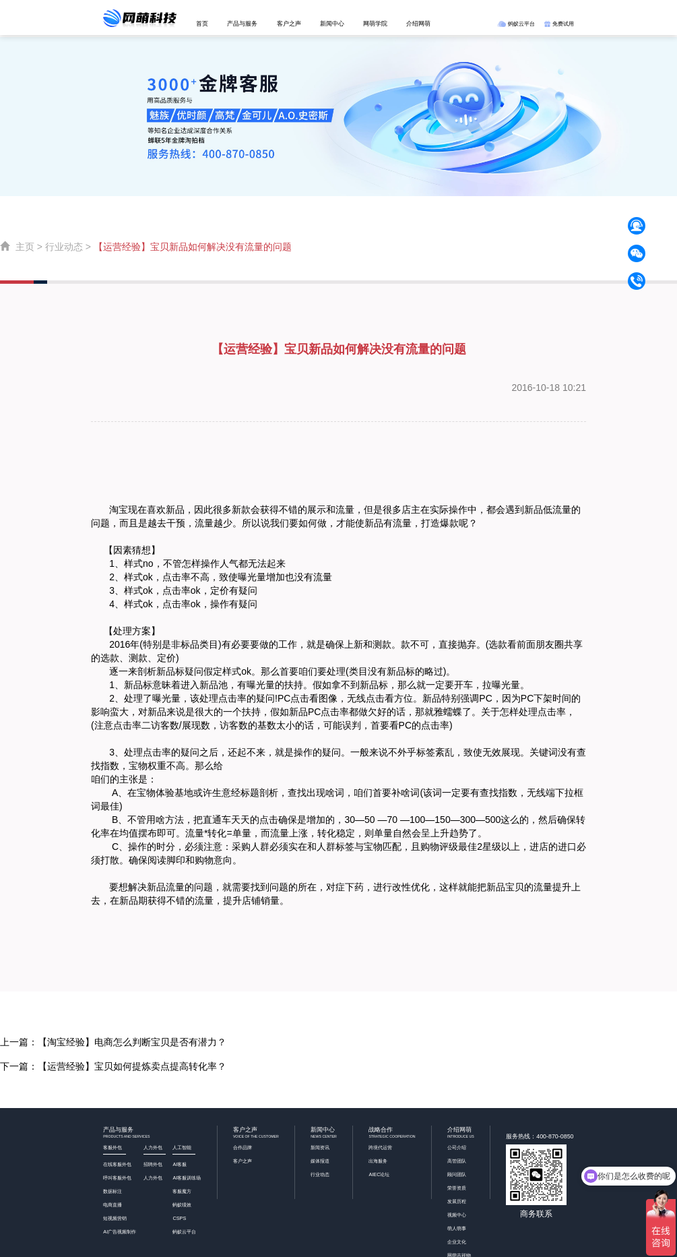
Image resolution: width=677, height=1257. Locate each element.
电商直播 (112, 1205)
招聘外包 (152, 1164)
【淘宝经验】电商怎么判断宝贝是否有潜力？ (132, 1042)
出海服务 (377, 1161)
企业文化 (456, 1242)
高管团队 (456, 1161)
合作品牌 (242, 1147)
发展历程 (456, 1201)
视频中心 (456, 1215)
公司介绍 (456, 1147)
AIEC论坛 (378, 1174)
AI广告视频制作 (119, 1232)
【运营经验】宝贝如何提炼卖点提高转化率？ (132, 1066)
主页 (24, 246)
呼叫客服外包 (117, 1178)
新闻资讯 (320, 1147)
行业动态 (64, 246)
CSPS (179, 1218)
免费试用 (559, 23)
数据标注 (112, 1191)
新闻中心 (332, 23)
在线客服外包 (117, 1164)
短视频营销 (115, 1218)
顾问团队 (456, 1174)
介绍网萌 (418, 23)
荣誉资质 (456, 1188)
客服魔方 (181, 1191)
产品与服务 (242, 23)
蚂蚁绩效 (181, 1205)
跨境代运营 (380, 1147)
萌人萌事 (456, 1228)
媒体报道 (320, 1161)
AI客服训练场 (186, 1178)
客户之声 (289, 23)
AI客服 (179, 1164)
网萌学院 (375, 23)
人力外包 (152, 1178)
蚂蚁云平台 (515, 23)
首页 (202, 23)
